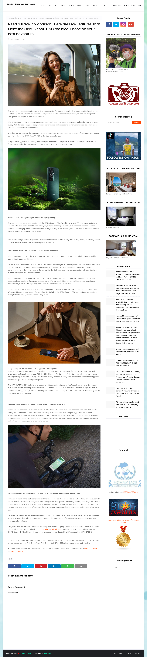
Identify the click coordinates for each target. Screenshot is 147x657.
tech (14, 18)
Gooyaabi (47, 653)
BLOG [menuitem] (43, 6)
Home (10, 18)
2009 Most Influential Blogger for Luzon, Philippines (123, 521)
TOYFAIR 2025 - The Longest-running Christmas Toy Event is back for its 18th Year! (128, 392)
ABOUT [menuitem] (95, 6)
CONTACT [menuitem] (106, 6)
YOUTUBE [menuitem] (117, 6)
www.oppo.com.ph (91, 548)
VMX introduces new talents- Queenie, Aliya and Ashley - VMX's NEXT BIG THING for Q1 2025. (128, 275)
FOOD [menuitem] (71, 6)
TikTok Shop (57, 529)
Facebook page (17, 551)
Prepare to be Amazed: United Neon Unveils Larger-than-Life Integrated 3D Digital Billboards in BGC (128, 289)
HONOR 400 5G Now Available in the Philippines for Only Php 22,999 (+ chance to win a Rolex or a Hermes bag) (127, 304)
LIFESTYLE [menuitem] (52, 6)
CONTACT (129, 653)
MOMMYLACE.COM (130, 492)
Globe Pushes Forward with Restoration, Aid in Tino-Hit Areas (127, 351)
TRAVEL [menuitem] (63, 6)
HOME (114, 653)
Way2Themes (26, 653)
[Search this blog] (119, 122)
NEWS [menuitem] (87, 6)
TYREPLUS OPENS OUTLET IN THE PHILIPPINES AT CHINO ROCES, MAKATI (127, 363)
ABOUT (121, 653)
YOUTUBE (138, 653)
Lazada (45, 529)
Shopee (38, 529)
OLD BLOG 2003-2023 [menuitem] (132, 6)
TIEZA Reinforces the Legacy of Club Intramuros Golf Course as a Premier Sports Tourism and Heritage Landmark (128, 377)
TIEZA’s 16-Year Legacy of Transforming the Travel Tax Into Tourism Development (128, 318)
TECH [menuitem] (79, 6)
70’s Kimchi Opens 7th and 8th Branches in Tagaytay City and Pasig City (127, 404)
